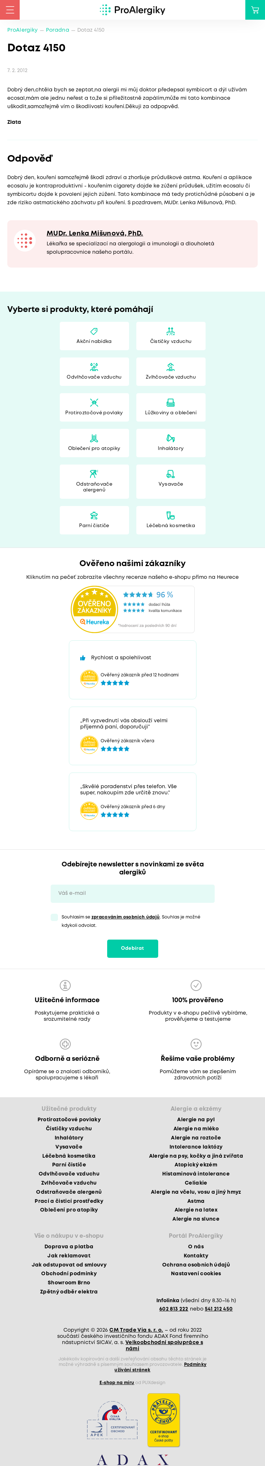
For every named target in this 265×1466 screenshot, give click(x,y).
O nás (196, 1247)
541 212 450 (219, 1309)
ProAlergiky (22, 30)
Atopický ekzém (196, 1165)
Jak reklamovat (68, 1256)
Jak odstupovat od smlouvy (69, 1265)
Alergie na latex (196, 1210)
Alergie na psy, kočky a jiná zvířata (196, 1156)
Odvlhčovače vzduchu (94, 377)
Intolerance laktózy (195, 1147)
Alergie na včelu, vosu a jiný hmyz (196, 1192)
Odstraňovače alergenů (94, 487)
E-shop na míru (117, 1383)
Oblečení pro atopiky (94, 449)
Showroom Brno (69, 1283)
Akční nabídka (94, 342)
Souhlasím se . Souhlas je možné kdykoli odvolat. (131, 921)
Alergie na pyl (196, 1120)
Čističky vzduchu (170, 342)
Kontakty (196, 1256)
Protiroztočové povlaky (94, 413)
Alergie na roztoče (196, 1138)
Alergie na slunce (195, 1219)
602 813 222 (173, 1309)
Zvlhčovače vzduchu (171, 377)
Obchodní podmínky (69, 1274)
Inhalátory (171, 449)
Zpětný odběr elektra (69, 1292)
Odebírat (132, 949)
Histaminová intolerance (196, 1174)
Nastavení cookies (196, 1274)
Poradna (57, 30)
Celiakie (196, 1183)
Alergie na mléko (196, 1129)
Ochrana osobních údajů (196, 1265)
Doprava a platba (68, 1247)
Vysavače (171, 484)
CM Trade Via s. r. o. (136, 1330)
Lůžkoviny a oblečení (170, 413)
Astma (196, 1201)
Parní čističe (94, 526)
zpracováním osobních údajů (125, 917)
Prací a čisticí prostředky (69, 1201)
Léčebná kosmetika (171, 526)
